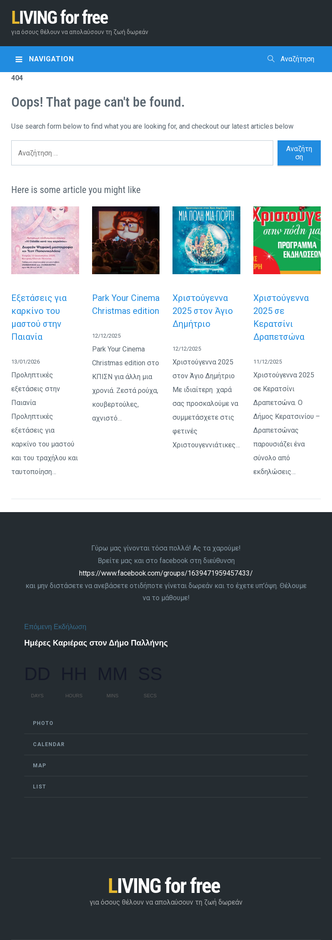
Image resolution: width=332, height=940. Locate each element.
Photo (43, 723)
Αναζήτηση (291, 59)
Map (39, 766)
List (39, 787)
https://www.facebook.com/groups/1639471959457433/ (166, 573)
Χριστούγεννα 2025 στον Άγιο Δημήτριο (202, 311)
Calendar (49, 744)
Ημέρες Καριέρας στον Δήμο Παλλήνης (96, 643)
